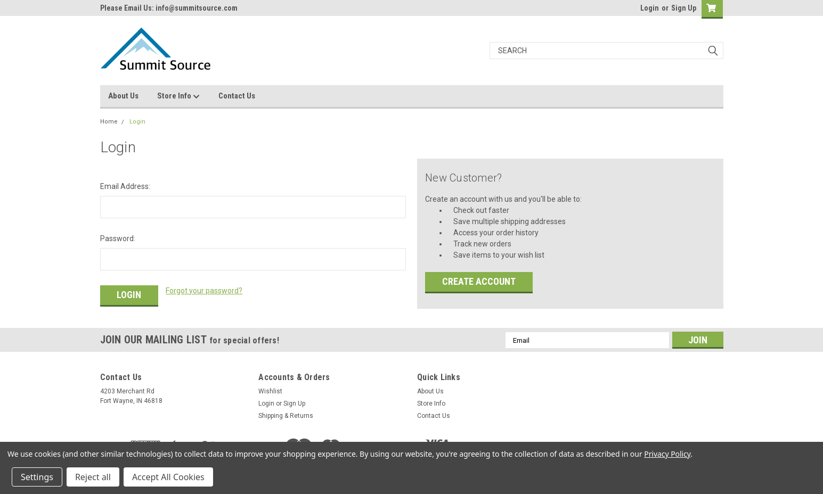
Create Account (479, 281)
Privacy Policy (667, 454)
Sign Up (683, 8)
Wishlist (270, 391)
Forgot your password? (204, 290)
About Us (123, 96)
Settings (37, 477)
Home (109, 121)
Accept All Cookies (168, 477)
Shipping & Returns (285, 415)
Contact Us (236, 96)
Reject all (93, 477)
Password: (117, 238)
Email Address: (125, 186)
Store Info (178, 96)
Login (649, 8)
